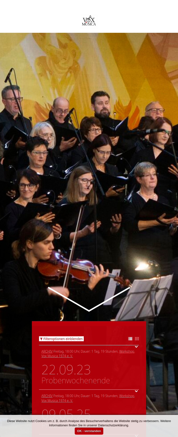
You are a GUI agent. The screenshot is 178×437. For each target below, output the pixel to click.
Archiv (47, 306)
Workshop (126, 306)
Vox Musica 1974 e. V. (57, 310)
